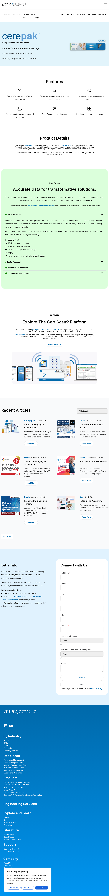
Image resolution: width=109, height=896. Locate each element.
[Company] (81, 629)
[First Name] (81, 577)
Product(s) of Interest (68, 636)
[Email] (81, 598)
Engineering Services (20, 804)
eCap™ (24, 596)
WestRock (29, 145)
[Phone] (81, 608)
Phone (62, 604)
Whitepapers (29, 421)
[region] (27, 880)
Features (65, 14)
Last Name (65, 583)
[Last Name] (81, 587)
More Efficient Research (16, 268)
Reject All (28, 888)
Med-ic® (17, 596)
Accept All (41, 888)
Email (62, 594)
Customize (14, 888)
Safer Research (13, 214)
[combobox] (81, 640)
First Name (65, 573)
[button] (54, 214)
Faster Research (13, 262)
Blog (81, 497)
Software (102, 14)
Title (62, 615)
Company (64, 626)
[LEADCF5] (81, 668)
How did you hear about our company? (75, 650)
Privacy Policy (96, 689)
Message (63, 663)
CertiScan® (66, 145)
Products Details (78, 14)
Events (82, 421)
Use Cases (91, 14)
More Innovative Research (17, 273)
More (7, 536)
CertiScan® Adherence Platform (41, 206)
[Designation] (81, 619)
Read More (31, 444)
